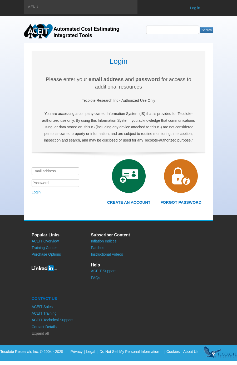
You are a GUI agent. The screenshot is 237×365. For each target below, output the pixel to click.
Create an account (128, 202)
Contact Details (44, 327)
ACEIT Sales (42, 307)
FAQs (95, 278)
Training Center (44, 248)
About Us (191, 351)
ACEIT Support (103, 271)
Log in (195, 8)
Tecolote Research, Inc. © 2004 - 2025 (31, 351)
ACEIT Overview (45, 241)
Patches (97, 248)
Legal (90, 351)
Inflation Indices (103, 241)
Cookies (173, 351)
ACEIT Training (44, 313)
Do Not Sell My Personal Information (128, 351)
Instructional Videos (107, 254)
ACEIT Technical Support (52, 320)
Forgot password (180, 202)
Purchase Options (46, 254)
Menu (82, 6)
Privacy (77, 351)
